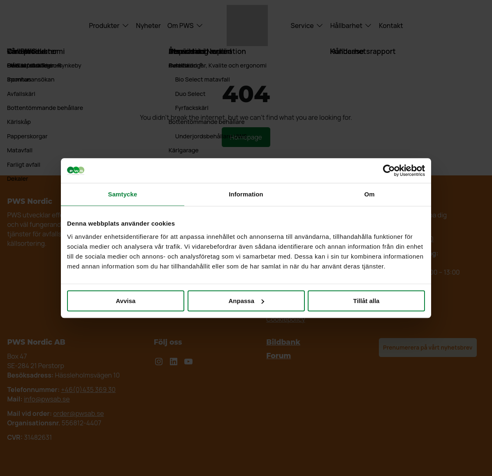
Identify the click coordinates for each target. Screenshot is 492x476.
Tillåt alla (366, 300)
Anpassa (246, 300)
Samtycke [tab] (122, 194)
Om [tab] (369, 194)
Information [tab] (246, 194)
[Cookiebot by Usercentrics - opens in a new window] (389, 170)
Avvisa (126, 300)
